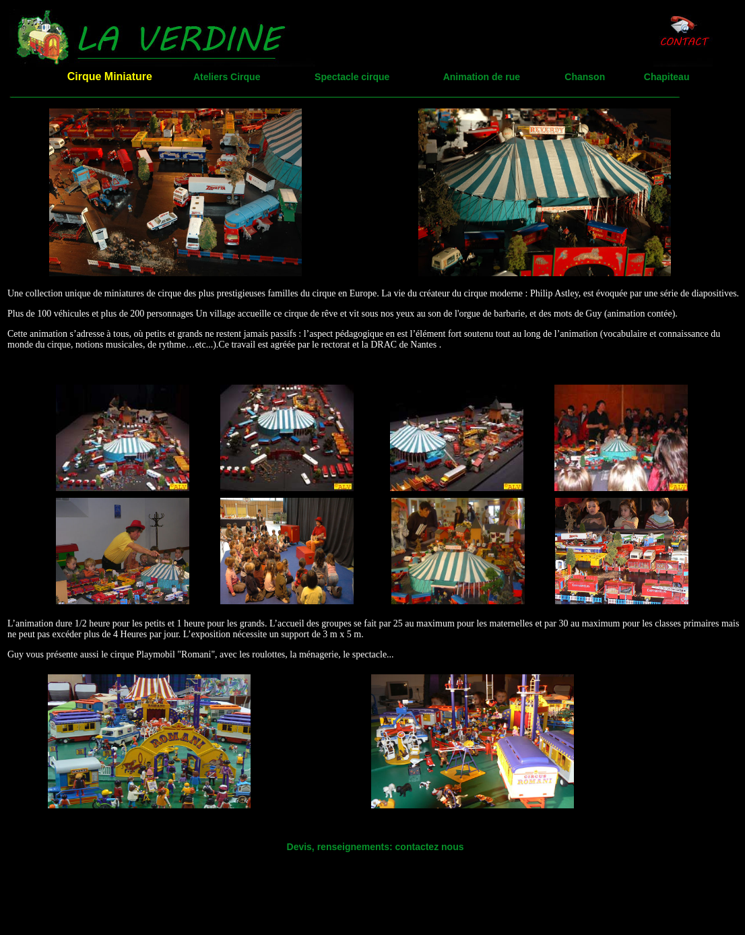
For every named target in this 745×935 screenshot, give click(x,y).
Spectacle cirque (352, 76)
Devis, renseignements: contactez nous (375, 846)
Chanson (584, 76)
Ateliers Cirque (227, 76)
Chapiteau (667, 76)
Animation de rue (481, 76)
